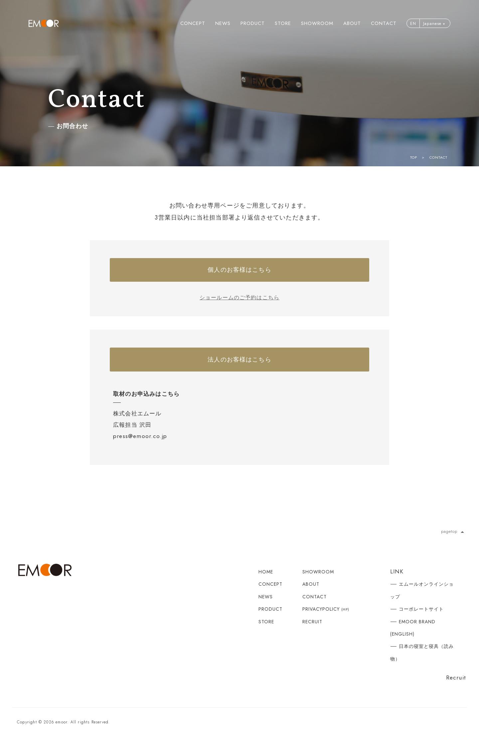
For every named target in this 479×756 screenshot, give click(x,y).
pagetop (453, 540)
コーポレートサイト (421, 618)
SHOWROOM (317, 23)
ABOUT (352, 23)
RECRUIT (312, 631)
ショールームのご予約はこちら (239, 302)
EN (413, 24)
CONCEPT (192, 23)
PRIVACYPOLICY (325, 618)
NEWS (223, 23)
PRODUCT (252, 23)
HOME (265, 581)
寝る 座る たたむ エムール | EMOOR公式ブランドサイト (44, 23)
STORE (283, 23)
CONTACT (384, 23)
